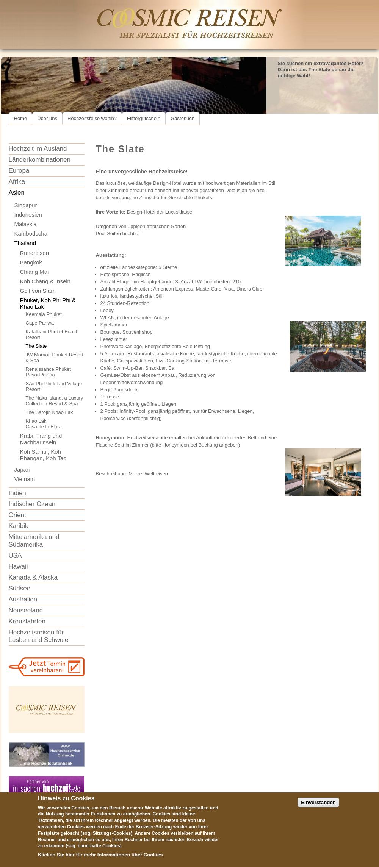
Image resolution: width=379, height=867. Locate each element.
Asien (17, 192)
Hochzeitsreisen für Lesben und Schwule (39, 636)
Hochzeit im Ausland (38, 148)
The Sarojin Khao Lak (49, 412)
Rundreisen (34, 253)
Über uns (47, 118)
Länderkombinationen (40, 159)
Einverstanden (318, 809)
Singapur (25, 205)
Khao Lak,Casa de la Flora (44, 424)
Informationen (113, 861)
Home (20, 118)
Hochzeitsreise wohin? (92, 118)
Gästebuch (182, 118)
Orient (17, 515)
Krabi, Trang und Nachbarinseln (41, 439)
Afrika (17, 181)
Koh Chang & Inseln (45, 281)
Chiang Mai (34, 272)
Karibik (18, 526)
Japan (22, 469)
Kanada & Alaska (33, 577)
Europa (19, 170)
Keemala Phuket (44, 314)
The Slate (36, 346)
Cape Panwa (40, 323)
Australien (23, 599)
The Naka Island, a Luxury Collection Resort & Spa (54, 400)
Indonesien (28, 214)
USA (15, 555)
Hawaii (18, 566)
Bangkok (31, 262)
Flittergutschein (143, 118)
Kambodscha (31, 233)
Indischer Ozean (32, 504)
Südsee (20, 588)
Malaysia (25, 224)
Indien (17, 493)
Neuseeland (26, 610)
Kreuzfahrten (27, 621)
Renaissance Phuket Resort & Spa (48, 372)
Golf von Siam (38, 290)
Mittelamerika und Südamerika (34, 540)
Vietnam (24, 479)
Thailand (25, 243)
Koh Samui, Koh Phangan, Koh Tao (43, 454)
